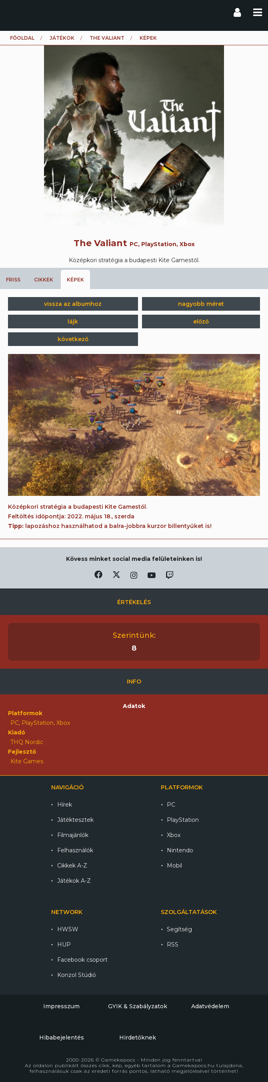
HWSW (67, 929)
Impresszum (61, 1006)
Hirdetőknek (137, 1037)
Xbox (173, 835)
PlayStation (183, 819)
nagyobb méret (201, 303)
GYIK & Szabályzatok (137, 1006)
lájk (73, 321)
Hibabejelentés (61, 1037)
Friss (13, 280)
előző (201, 321)
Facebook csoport (82, 959)
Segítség (179, 929)
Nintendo (180, 850)
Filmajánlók (72, 835)
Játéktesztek (75, 819)
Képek (75, 280)
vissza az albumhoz (73, 303)
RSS (172, 944)
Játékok (62, 38)
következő (73, 339)
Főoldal (22, 38)
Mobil (174, 865)
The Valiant (107, 38)
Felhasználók (75, 850)
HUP (64, 944)
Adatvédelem (210, 1006)
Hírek (64, 804)
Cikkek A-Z (72, 865)
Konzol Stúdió (76, 975)
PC (171, 804)
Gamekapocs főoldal (13, 12)
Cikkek (43, 280)
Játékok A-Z (74, 880)
